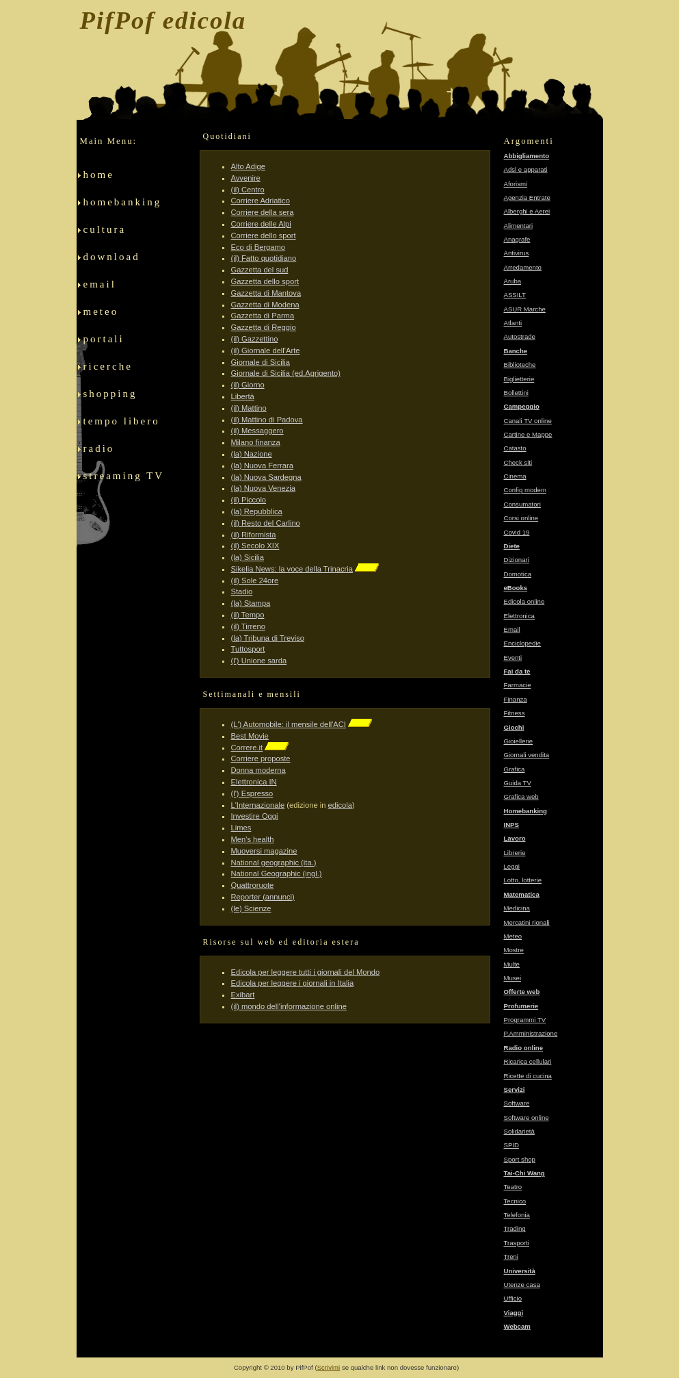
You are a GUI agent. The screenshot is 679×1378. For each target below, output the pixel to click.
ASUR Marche (525, 309)
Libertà (242, 396)
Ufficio (513, 1298)
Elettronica (519, 616)
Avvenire (246, 178)
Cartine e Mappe (528, 434)
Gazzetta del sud (260, 270)
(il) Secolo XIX (255, 545)
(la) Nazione (251, 454)
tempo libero (123, 426)
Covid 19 (517, 532)
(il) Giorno (248, 385)
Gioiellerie (518, 741)
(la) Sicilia (248, 557)
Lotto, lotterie (523, 880)
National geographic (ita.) (274, 862)
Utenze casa (522, 1284)
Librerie (515, 852)
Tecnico (515, 1201)
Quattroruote (252, 885)
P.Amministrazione (531, 1033)
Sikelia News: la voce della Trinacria (292, 569)
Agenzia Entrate (527, 197)
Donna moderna (258, 770)
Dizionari (516, 559)
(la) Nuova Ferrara (262, 465)
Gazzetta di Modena (265, 305)
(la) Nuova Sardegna (266, 477)
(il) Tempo (248, 615)
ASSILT (515, 294)
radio (119, 454)
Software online (526, 1117)
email (115, 290)
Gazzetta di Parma (263, 315)
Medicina (517, 908)
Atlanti (513, 323)
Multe (512, 964)
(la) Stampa (251, 603)
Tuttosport (248, 649)
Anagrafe (517, 239)
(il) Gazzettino (254, 339)
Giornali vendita (527, 754)
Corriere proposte (261, 758)
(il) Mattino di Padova (267, 420)
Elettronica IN (254, 782)
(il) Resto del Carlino (265, 523)
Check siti (518, 462)
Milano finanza (255, 442)
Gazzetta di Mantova (266, 293)
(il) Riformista (253, 535)
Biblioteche (520, 364)
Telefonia (517, 1214)
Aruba (513, 281)
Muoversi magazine (264, 851)
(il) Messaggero (257, 430)
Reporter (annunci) (263, 897)
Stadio (242, 591)
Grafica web (521, 796)
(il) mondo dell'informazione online (289, 1006)
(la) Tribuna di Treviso (268, 638)
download (115, 262)
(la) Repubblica (256, 511)
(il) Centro (248, 190)
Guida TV (517, 783)
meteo (108, 317)
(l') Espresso (252, 793)
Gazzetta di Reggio (263, 327)
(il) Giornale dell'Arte (265, 350)
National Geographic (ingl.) (276, 873)
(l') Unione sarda (259, 660)
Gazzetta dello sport (265, 281)
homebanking (122, 207)
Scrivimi (329, 1367)
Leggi (512, 866)
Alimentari (518, 225)
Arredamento (523, 267)
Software (517, 1103)
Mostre (514, 950)
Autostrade (519, 336)
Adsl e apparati (526, 169)
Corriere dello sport (263, 235)
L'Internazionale (258, 805)
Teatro (513, 1186)
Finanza (515, 699)
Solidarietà (519, 1131)
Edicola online (524, 601)
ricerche (108, 372)
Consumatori (522, 504)
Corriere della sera (262, 212)
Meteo (513, 936)
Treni (511, 1256)
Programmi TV (525, 1019)
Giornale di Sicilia (260, 362)
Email (512, 629)
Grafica (514, 769)
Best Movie (250, 736)
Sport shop (519, 1159)
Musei (513, 978)
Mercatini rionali (527, 922)
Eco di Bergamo (258, 247)
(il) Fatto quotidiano (264, 258)
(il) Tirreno (248, 626)
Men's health (252, 839)
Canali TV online (528, 420)
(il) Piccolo (249, 500)
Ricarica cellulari (528, 1061)
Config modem (525, 490)
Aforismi (516, 184)
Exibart (243, 995)
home (114, 180)
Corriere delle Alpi (261, 224)
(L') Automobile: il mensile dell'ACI (288, 724)
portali (105, 344)
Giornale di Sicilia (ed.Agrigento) (286, 373)
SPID (511, 1145)
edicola (340, 805)
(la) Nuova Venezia (263, 488)
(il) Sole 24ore (255, 580)
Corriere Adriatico (260, 200)
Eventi (513, 657)
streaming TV (124, 481)
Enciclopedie (522, 643)
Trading (515, 1228)
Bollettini (516, 392)
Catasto (515, 448)
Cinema (515, 476)
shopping (122, 399)
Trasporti (517, 1243)
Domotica (518, 574)
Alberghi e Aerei (527, 211)
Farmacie (517, 685)
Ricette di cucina (528, 1076)
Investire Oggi (254, 816)
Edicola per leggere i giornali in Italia (292, 983)
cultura (113, 235)
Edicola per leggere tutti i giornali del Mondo (305, 972)
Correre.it (247, 747)
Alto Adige (248, 166)
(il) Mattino (249, 408)
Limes (241, 828)
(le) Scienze (251, 908)
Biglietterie (519, 379)
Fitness (514, 713)
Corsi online (521, 518)
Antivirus (516, 253)
